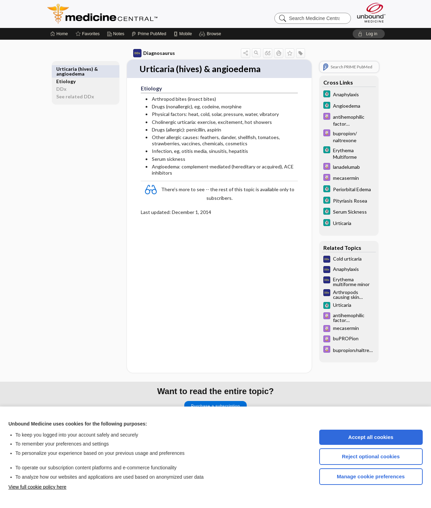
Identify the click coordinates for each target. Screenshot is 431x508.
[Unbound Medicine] (371, 12)
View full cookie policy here (38, 487)
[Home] (59, 34)
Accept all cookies (370, 437)
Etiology (74, 69)
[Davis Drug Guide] (341, 119)
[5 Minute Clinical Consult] (341, 94)
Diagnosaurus (146, 53)
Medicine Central (133, 13)
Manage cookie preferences (371, 476)
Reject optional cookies (371, 456)
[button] (211, 34)
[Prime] (148, 34)
